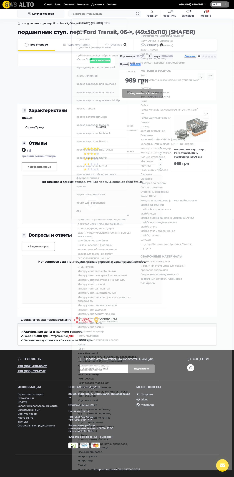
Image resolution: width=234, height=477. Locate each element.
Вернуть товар (27, 413)
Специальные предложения (36, 425)
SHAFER (135, 64)
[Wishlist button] (201, 76)
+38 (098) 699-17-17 (31, 371)
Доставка (97, 4)
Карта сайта (25, 417)
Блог (58, 4)
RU (216, 4)
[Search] (137, 13)
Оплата (111, 4)
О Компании (25, 398)
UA (224, 4)
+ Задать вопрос (38, 246)
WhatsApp (147, 404)
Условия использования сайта (37, 405)
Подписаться (141, 368)
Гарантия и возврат (30, 394)
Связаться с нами (28, 409)
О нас (48, 4)
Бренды (22, 421)
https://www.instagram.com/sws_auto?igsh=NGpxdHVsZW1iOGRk (190, 367)
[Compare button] (210, 76)
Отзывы (69, 4)
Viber (144, 399)
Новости (83, 4)
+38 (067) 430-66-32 (32, 366)
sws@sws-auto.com (81, 404)
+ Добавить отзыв (39, 166)
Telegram (147, 394)
